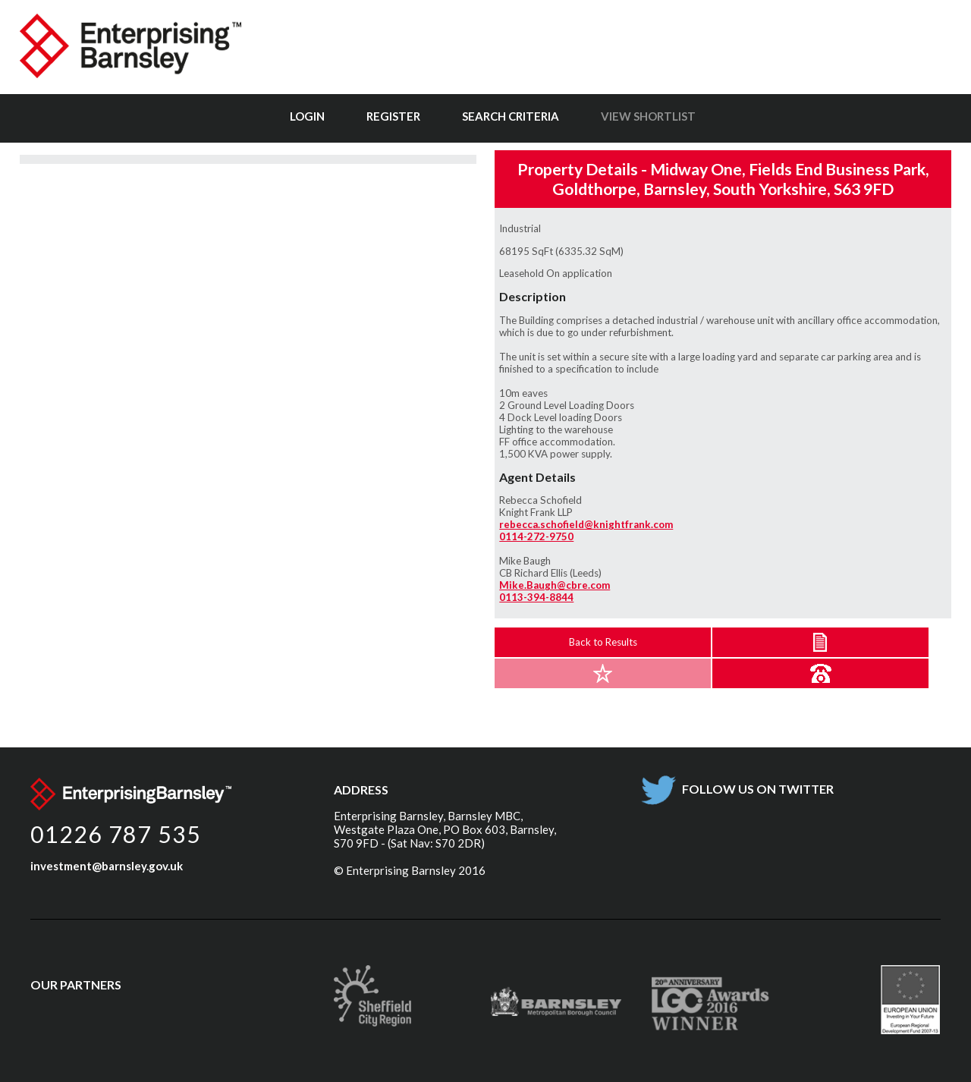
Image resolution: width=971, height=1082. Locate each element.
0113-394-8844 (536, 597)
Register (393, 116)
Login (307, 116)
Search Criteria (510, 116)
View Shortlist (648, 116)
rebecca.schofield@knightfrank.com (586, 524)
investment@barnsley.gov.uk (106, 866)
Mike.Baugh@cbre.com (554, 585)
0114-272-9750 (536, 536)
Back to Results (603, 642)
